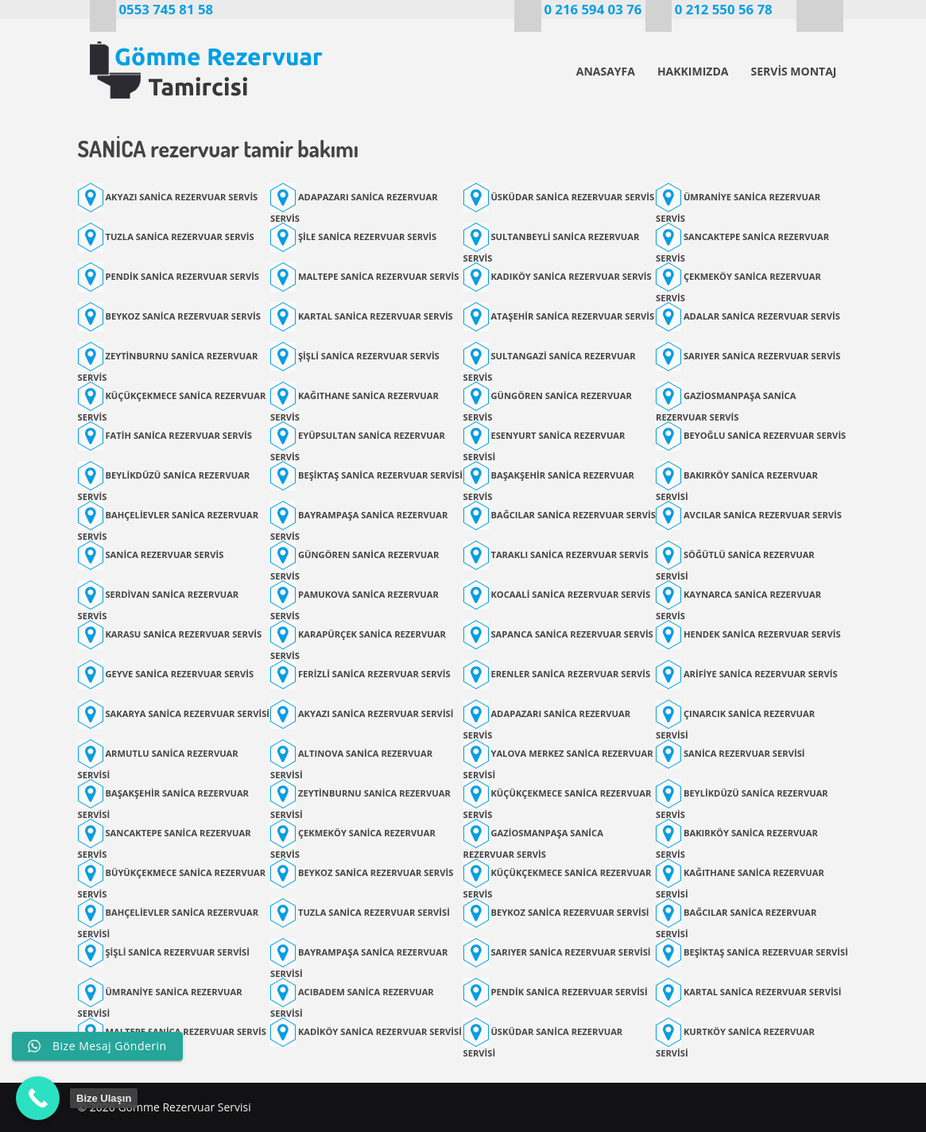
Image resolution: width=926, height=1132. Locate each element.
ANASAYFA (605, 71)
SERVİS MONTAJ (793, 71)
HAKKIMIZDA (693, 71)
